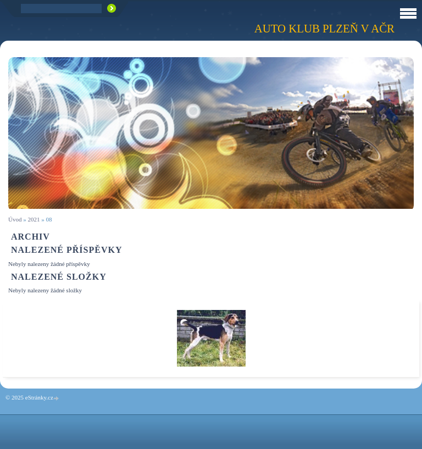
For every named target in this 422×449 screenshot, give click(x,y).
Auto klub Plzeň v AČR (324, 28)
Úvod (14, 219)
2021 (33, 219)
